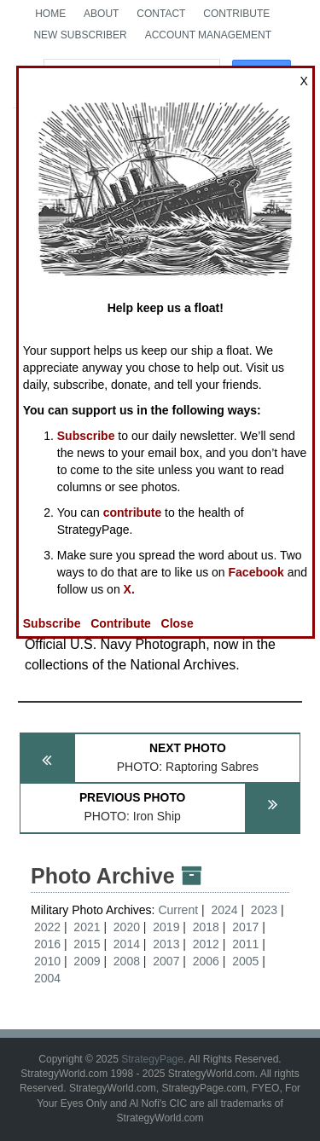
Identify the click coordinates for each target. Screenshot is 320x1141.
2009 (86, 961)
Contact (161, 14)
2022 (47, 927)
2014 (126, 944)
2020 (126, 927)
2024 (224, 910)
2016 (47, 944)
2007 (166, 961)
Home (50, 14)
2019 (166, 927)
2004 (47, 978)
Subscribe (86, 436)
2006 (206, 961)
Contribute (236, 14)
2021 (86, 927)
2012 (206, 944)
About (101, 14)
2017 (245, 927)
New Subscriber (79, 35)
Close (177, 623)
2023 (264, 910)
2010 (47, 961)
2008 (126, 961)
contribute (132, 512)
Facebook (256, 572)
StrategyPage (152, 1059)
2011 (245, 944)
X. (129, 589)
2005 (245, 961)
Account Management (208, 35)
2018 (206, 927)
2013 (166, 944)
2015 (86, 944)
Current (179, 910)
